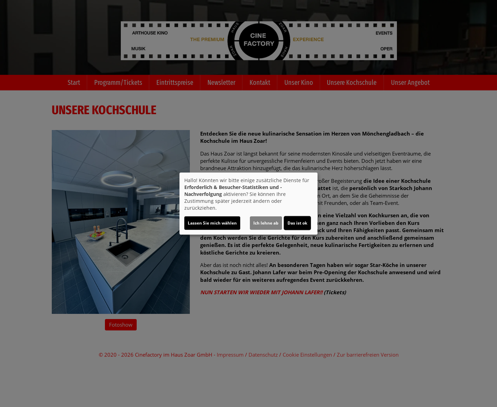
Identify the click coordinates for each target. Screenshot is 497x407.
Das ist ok (297, 223)
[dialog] (248, 203)
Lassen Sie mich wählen (212, 223)
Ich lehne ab (266, 223)
